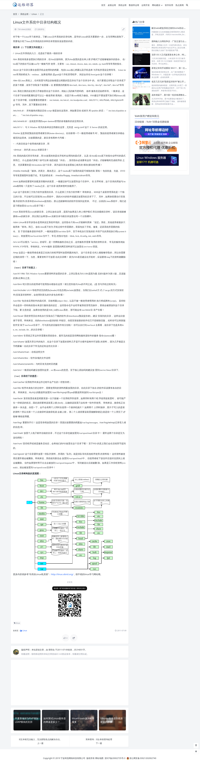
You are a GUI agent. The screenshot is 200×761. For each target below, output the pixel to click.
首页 (103, 5)
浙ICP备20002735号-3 (115, 758)
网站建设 (157, 5)
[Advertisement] (69, 682)
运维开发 (145, 5)
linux (17, 623)
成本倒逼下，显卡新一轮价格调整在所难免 (171, 94)
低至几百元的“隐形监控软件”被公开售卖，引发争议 (175, 81)
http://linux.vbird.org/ (62, 574)
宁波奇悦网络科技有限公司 (73, 758)
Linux (34, 14)
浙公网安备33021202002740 (142, 758)
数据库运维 (134, 5)
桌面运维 (112, 5)
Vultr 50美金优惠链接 (157, 121)
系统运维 (122, 5)
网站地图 (99, 758)
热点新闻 (179, 5)
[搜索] (187, 5)
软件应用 (169, 5)
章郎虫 (51, 649)
